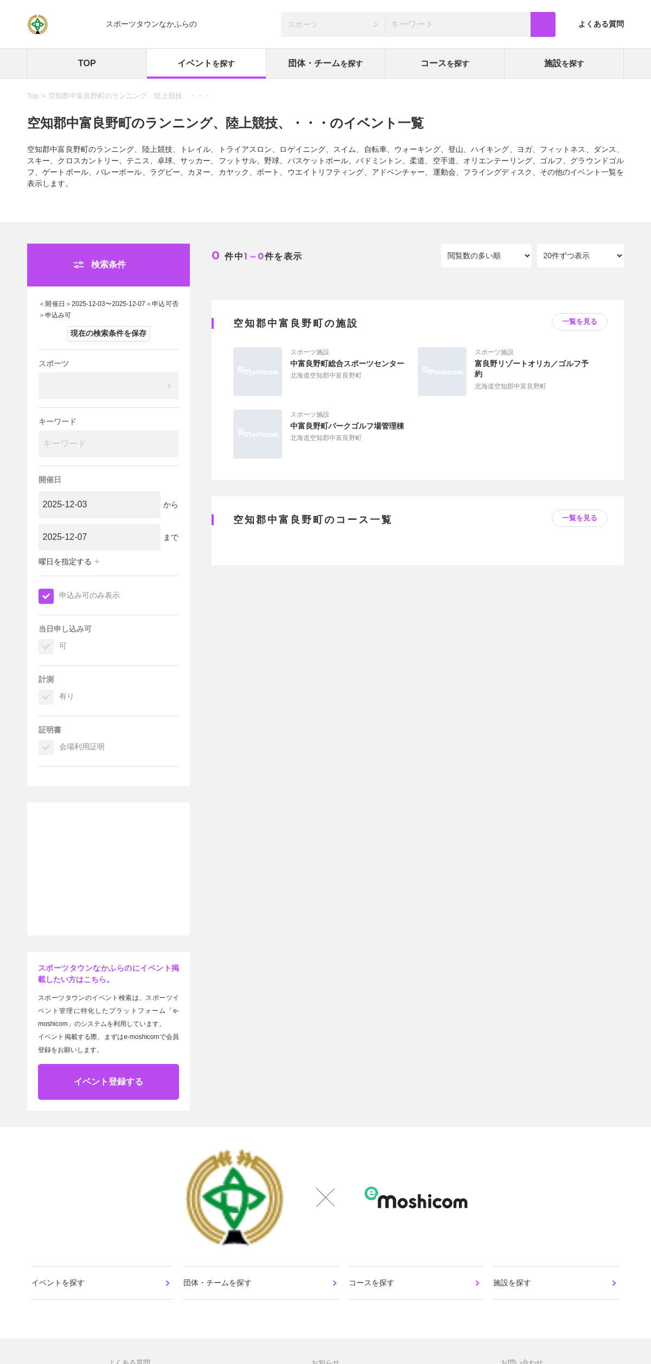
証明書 (50, 729)
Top (33, 96)
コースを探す (372, 1287)
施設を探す (513, 1287)
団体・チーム (325, 63)
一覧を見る (579, 321)
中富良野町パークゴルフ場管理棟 (347, 426)
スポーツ (54, 363)
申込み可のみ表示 (89, 595)
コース (444, 63)
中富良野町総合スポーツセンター (347, 363)
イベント (206, 63)
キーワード (57, 421)
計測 (46, 679)
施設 (564, 63)
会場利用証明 (82, 746)
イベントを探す (59, 1287)
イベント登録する (108, 1081)
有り (66, 696)
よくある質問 (601, 24)
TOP (87, 63)
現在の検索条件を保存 (108, 333)
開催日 (50, 479)
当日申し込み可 (65, 628)
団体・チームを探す (218, 1287)
